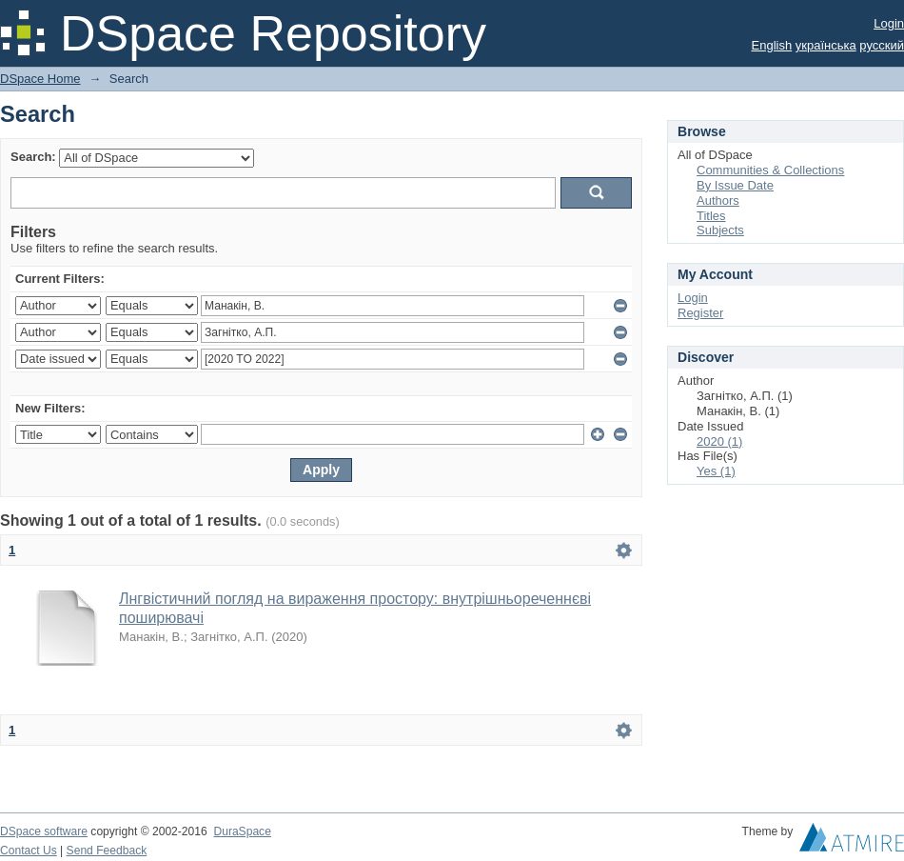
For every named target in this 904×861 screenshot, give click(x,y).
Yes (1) (716, 471)
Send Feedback (107, 850)
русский (881, 45)
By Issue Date (735, 185)
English (772, 45)
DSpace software (44, 831)
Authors (718, 200)
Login (889, 23)
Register (700, 313)
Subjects (720, 230)
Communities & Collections (770, 170)
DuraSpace (241, 831)
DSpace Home (40, 78)
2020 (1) (719, 441)
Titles (711, 216)
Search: (33, 157)
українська (826, 45)
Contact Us (28, 850)
